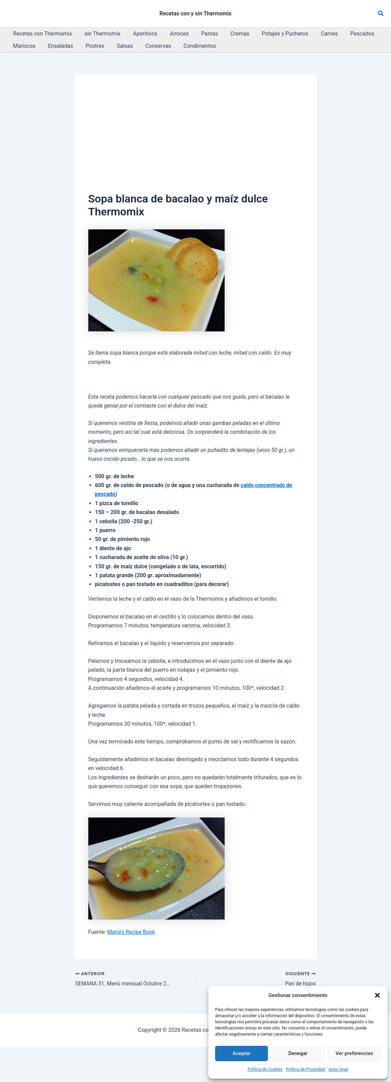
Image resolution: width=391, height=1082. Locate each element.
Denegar (297, 1053)
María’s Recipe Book (131, 932)
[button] (377, 995)
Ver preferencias (354, 1053)
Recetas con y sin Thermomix (195, 13)
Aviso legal (338, 1069)
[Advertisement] (195, 139)
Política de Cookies (265, 1069)
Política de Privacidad (305, 1069)
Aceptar (241, 1053)
